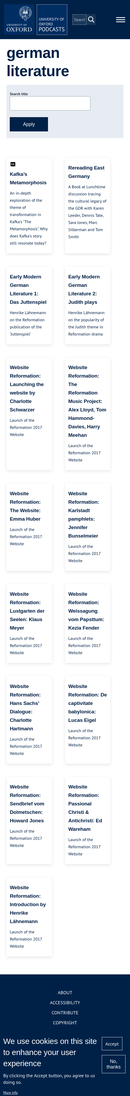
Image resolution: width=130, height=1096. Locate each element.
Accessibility (65, 1002)
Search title (19, 93)
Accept (112, 1044)
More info (10, 1092)
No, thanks (114, 1064)
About (65, 992)
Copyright (65, 1023)
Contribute (64, 1013)
